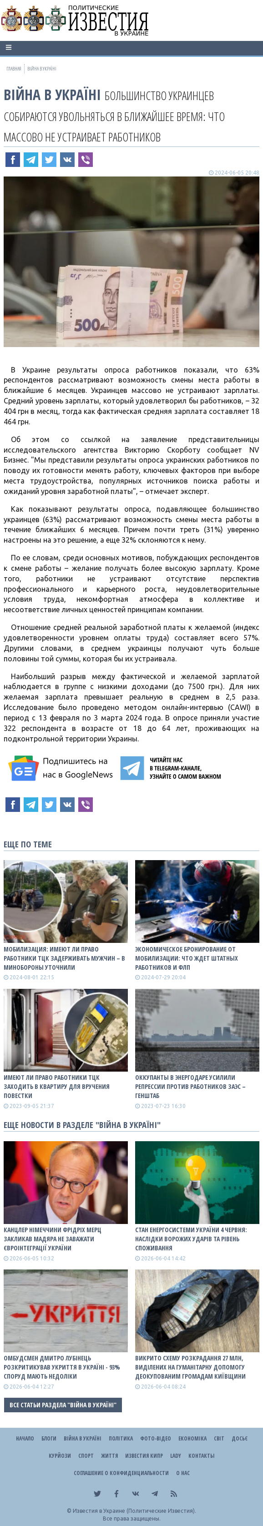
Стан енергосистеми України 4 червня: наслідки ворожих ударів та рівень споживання (191, 1238)
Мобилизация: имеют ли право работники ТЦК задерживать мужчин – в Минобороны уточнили (64, 958)
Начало (25, 1438)
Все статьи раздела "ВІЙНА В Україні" (63, 1404)
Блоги (48, 1438)
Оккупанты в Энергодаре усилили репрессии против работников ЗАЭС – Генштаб (190, 1086)
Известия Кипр (144, 1456)
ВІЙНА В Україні (52, 94)
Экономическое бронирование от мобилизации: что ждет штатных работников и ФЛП (186, 958)
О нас (183, 1473)
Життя (109, 1456)
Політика (121, 1438)
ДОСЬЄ (240, 1438)
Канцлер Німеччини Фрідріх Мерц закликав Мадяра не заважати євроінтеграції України (52, 1238)
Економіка (192, 1438)
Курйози (60, 1456)
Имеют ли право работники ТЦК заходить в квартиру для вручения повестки (57, 1086)
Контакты (201, 1456)
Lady (175, 1456)
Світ (219, 1438)
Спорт (86, 1456)
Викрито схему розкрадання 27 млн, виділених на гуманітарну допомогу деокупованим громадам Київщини (190, 1367)
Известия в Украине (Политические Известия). (134, 1511)
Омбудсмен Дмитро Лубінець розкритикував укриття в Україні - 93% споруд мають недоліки (62, 1367)
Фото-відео (155, 1438)
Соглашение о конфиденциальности (121, 1473)
